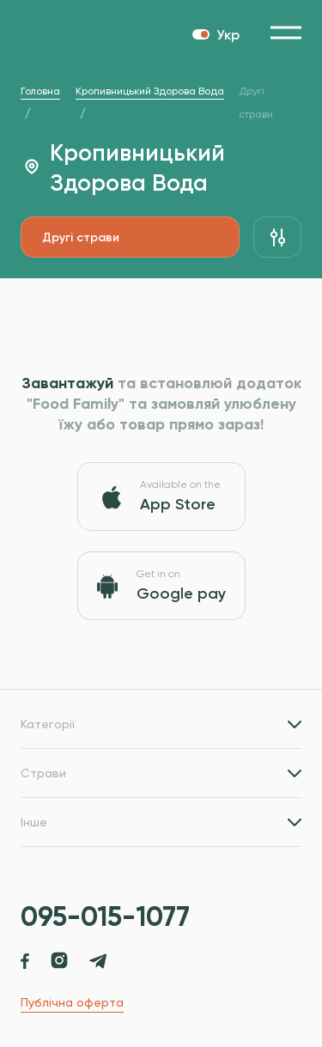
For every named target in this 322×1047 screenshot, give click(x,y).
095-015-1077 (105, 916)
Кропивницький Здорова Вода (150, 91)
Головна (40, 91)
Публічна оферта (72, 1002)
